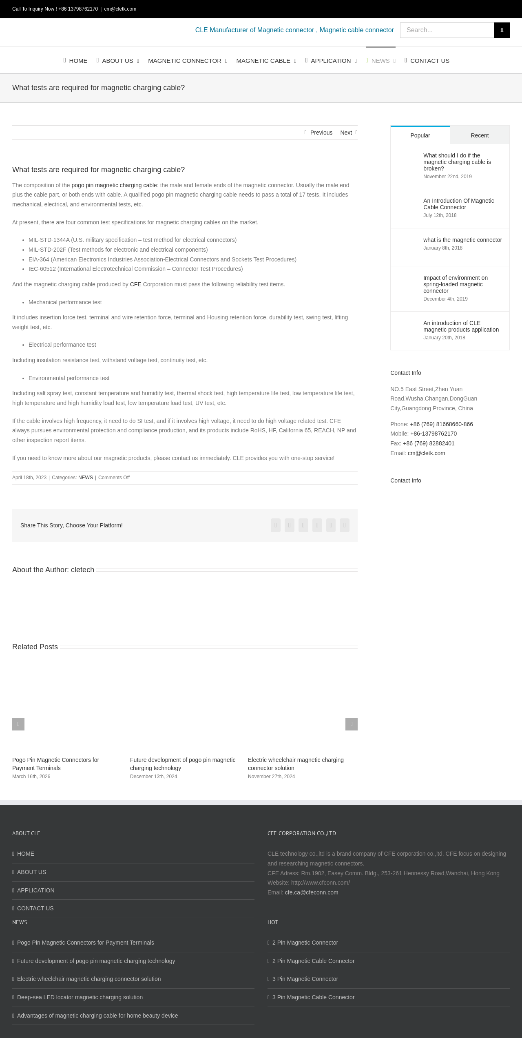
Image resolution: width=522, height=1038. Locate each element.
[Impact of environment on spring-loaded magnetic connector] (407, 279)
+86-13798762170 (433, 433)
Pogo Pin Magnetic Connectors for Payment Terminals (85, 942)
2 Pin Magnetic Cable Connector (313, 961)
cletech (82, 570)
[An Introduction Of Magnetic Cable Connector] (407, 202)
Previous (321, 132)
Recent (480, 135)
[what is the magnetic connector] (407, 241)
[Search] (502, 30)
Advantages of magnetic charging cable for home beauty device (97, 1015)
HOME (25, 853)
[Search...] (447, 30)
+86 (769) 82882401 (429, 443)
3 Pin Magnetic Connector (305, 979)
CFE (136, 284)
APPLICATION (36, 890)
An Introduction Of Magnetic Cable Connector (458, 203)
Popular (420, 135)
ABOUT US (31, 872)
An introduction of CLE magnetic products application (461, 326)
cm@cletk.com (120, 9)
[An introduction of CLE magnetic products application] (407, 324)
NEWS (85, 477)
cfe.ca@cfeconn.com (311, 892)
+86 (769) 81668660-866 (441, 424)
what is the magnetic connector (462, 240)
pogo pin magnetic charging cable (114, 185)
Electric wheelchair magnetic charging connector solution (89, 979)
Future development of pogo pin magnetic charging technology (96, 961)
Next (346, 132)
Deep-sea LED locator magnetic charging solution (80, 997)
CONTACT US (35, 908)
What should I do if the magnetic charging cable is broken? (457, 162)
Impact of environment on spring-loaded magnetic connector (455, 284)
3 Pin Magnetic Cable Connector (313, 997)
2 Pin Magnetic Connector (305, 942)
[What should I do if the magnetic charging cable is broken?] (407, 156)
